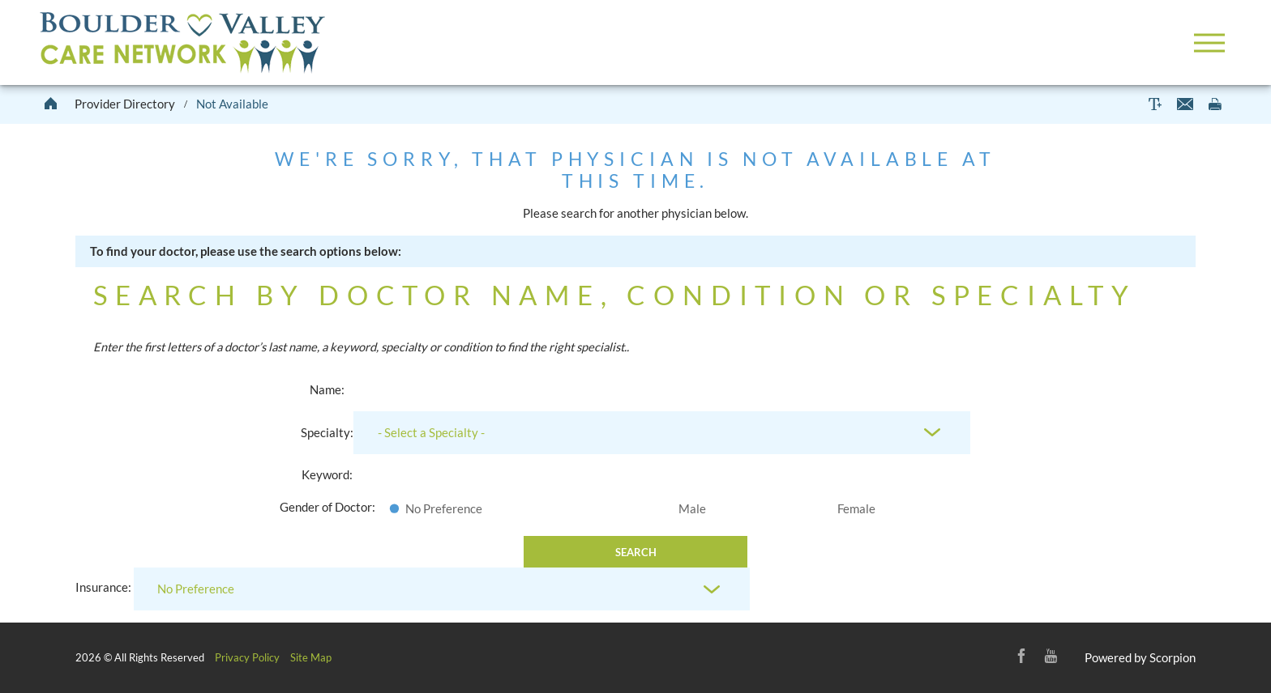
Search (636, 552)
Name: (327, 389)
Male (692, 508)
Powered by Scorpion (1140, 657)
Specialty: (327, 432)
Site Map (311, 657)
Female (856, 508)
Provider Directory (125, 103)
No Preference (443, 508)
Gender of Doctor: (327, 507)
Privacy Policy (247, 657)
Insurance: (103, 587)
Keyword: (327, 474)
